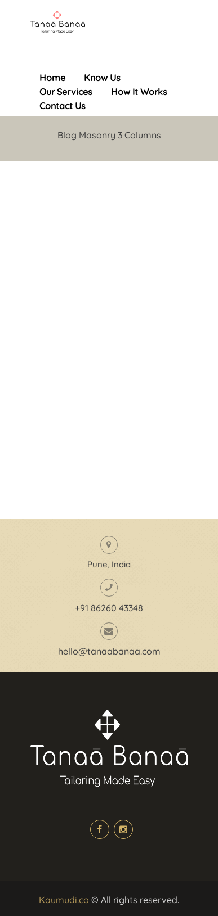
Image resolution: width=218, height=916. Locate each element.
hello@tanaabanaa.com (109, 651)
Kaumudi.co (64, 899)
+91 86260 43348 (109, 607)
